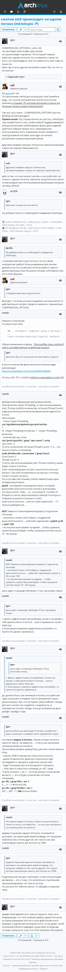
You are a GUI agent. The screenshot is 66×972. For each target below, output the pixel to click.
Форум (27, 12)
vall (12, 85)
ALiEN (13, 191)
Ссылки (6, 12)
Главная (16, 11)
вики (8, 93)
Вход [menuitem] (55, 12)
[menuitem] (28, 968)
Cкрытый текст (16, 76)
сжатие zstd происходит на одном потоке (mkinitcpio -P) (31, 21)
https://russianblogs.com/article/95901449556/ (26, 371)
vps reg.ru (59, 956)
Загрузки (34, 12)
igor (12, 40)
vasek (5, 312)
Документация (40, 12)
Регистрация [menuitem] (62, 12)
